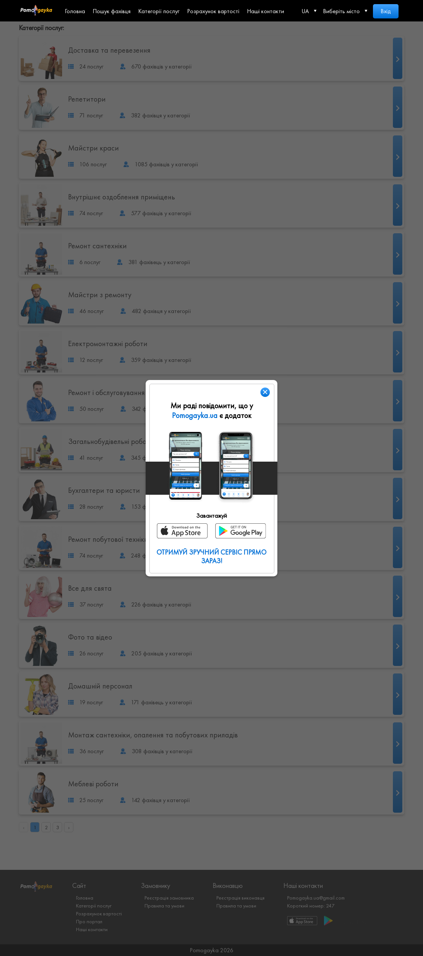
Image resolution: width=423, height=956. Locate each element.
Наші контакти (265, 11)
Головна (75, 11)
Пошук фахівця (112, 11)
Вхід (385, 11)
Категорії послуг (159, 11)
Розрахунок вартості (213, 11)
